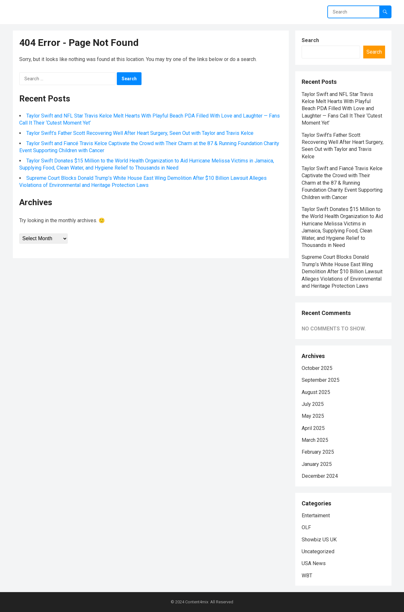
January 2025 (317, 464)
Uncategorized (318, 551)
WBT (307, 576)
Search (310, 40)
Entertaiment (316, 515)
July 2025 (313, 404)
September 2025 (321, 380)
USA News (314, 563)
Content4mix (196, 601)
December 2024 (320, 476)
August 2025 (316, 392)
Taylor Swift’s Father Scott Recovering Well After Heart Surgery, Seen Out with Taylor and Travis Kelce (140, 133)
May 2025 (313, 416)
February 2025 (318, 452)
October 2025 (317, 368)
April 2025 (313, 428)
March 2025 (315, 440)
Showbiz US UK (319, 540)
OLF (306, 527)
